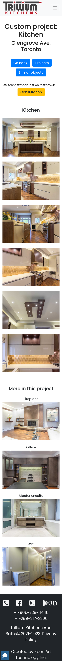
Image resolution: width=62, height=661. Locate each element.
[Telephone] (6, 604)
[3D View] (50, 604)
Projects (42, 63)
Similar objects (31, 72)
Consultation (31, 92)
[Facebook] (19, 604)
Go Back (20, 63)
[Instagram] (32, 604)
